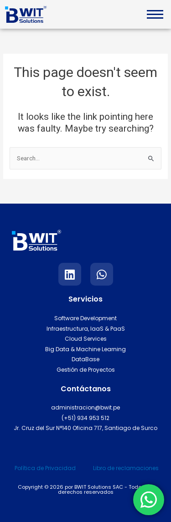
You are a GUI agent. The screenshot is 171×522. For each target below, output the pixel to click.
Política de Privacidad (45, 468)
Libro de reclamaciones (126, 468)
